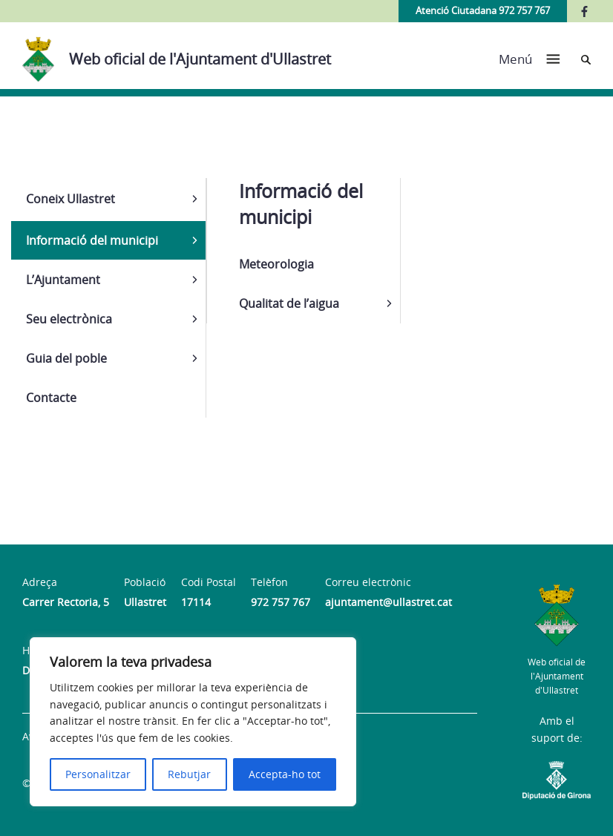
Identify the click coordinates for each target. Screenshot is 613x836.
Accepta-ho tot (285, 774)
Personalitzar (98, 774)
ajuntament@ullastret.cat (388, 602)
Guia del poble (66, 358)
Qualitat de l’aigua (289, 303)
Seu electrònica (69, 319)
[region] (193, 721)
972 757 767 (280, 602)
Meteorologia (276, 264)
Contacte (51, 397)
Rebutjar (189, 774)
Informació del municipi (92, 240)
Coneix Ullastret (70, 199)
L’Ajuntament (63, 279)
